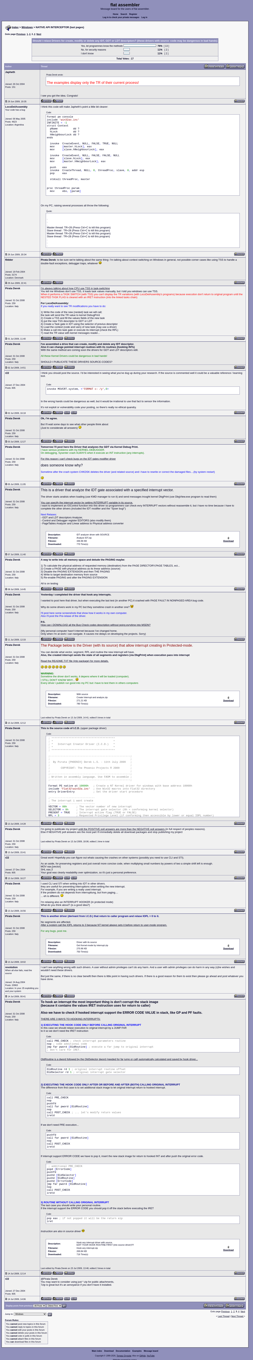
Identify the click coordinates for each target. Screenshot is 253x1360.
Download (109, 1351)
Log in (144, 17)
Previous (20, 34)
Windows (27, 27)
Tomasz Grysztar (123, 1356)
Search (123, 14)
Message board (151, 1351)
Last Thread (224, 1316)
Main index (97, 1351)
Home (115, 14)
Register (133, 14)
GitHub (142, 1356)
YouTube (150, 1356)
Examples (137, 1351)
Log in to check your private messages (121, 17)
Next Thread (237, 1316)
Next (38, 34)
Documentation (123, 1351)
